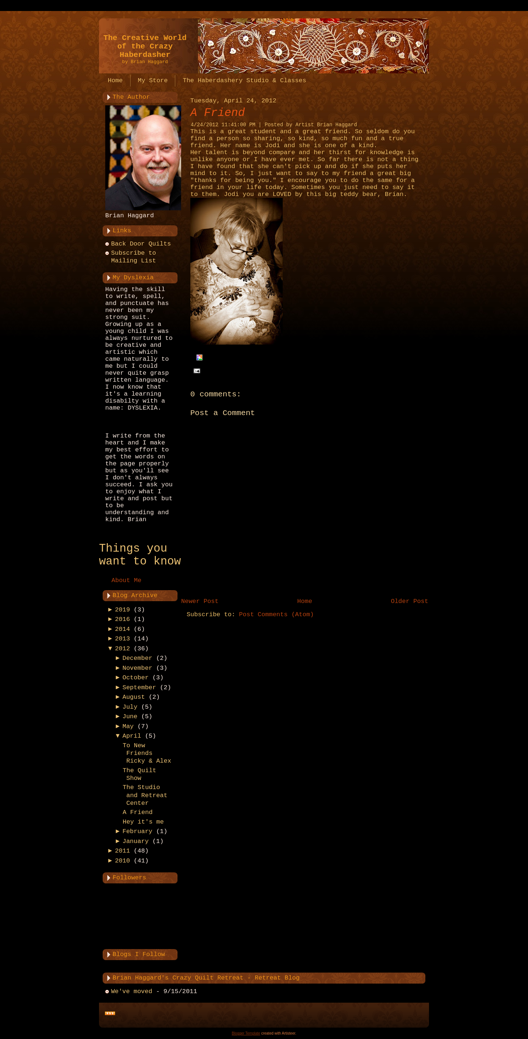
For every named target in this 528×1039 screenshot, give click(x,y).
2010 (122, 860)
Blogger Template (246, 1033)
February (137, 831)
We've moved (131, 991)
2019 (122, 609)
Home (304, 601)
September (139, 687)
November (137, 668)
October (135, 677)
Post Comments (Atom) (276, 614)
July (130, 707)
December (137, 658)
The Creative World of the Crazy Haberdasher (145, 46)
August (133, 697)
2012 (122, 648)
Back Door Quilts (141, 243)
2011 (122, 850)
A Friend (137, 812)
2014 (122, 629)
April (131, 736)
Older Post (409, 601)
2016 (122, 619)
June (130, 716)
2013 (122, 638)
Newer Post (200, 601)
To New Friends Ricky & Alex (146, 753)
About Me (126, 580)
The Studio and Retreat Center (144, 795)
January (135, 841)
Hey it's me (143, 821)
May (128, 726)
